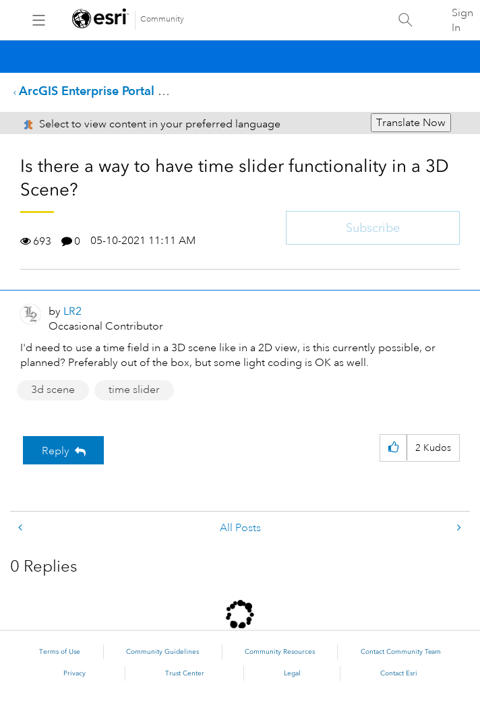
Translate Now (411, 122)
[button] (393, 448)
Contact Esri (398, 673)
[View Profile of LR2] (72, 311)
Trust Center (184, 673)
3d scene (53, 389)
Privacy (74, 673)
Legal (292, 673)
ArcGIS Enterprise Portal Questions (116, 91)
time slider (134, 389)
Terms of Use (59, 652)
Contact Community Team (401, 652)
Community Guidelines (162, 652)
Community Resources (280, 652)
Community (162, 19)
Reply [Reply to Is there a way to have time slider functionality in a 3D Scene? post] (55, 451)
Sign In (462, 20)
